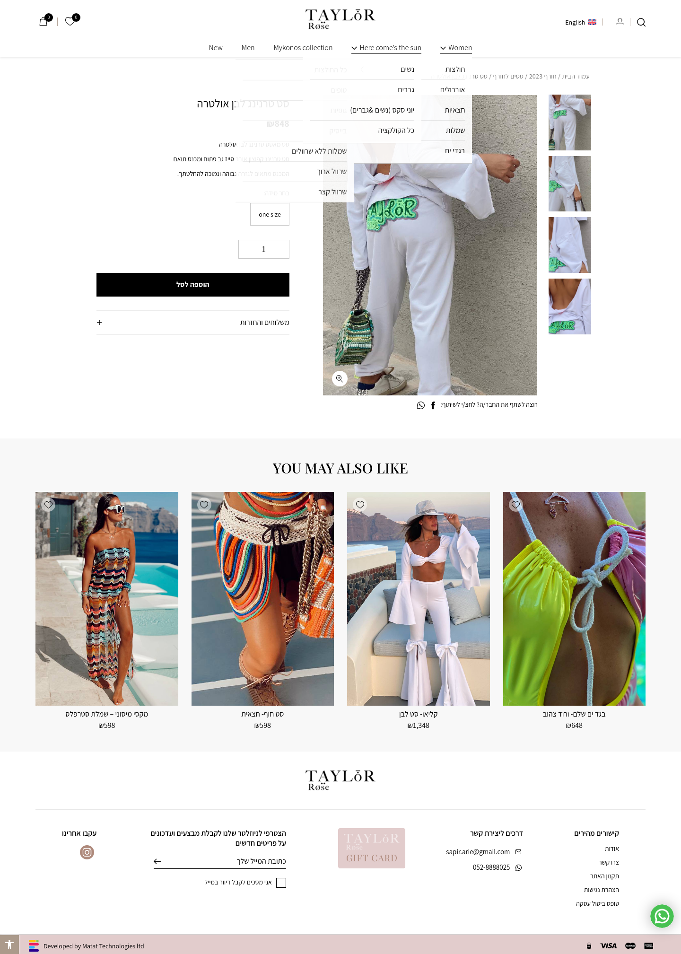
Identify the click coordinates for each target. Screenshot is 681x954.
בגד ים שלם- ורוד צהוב (574, 714)
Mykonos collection (302, 48)
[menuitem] (580, 22)
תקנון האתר (604, 876)
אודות (612, 848)
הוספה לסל (193, 284)
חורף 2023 (543, 76)
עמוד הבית (576, 76)
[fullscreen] (340, 378)
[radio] (269, 214)
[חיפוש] (641, 22)
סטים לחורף (508, 76)
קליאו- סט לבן (418, 714)
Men (248, 48)
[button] (340, 112)
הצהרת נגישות (601, 889)
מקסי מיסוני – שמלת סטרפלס (106, 714)
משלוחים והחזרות (264, 322)
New (216, 48)
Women (460, 48)
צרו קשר (609, 862)
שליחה (164, 861)
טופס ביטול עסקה (597, 903)
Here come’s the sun (390, 48)
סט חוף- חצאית (262, 714)
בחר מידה (277, 193)
